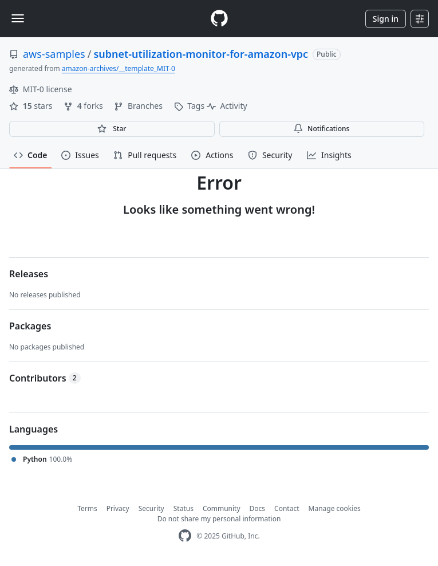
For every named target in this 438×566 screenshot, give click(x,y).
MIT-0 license (40, 89)
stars (31, 105)
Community (221, 508)
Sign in (385, 18)
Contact (286, 508)
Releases (28, 274)
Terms (87, 508)
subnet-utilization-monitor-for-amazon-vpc (200, 54)
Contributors (45, 378)
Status (183, 508)
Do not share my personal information (219, 519)
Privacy (117, 508)
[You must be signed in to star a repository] (112, 129)
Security (151, 508)
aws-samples (54, 54)
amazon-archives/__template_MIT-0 (118, 68)
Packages (30, 326)
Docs (258, 508)
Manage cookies (335, 508)
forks (84, 105)
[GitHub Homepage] (185, 536)
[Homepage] (219, 18)
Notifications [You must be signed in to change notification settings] (321, 128)
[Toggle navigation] (17, 18)
